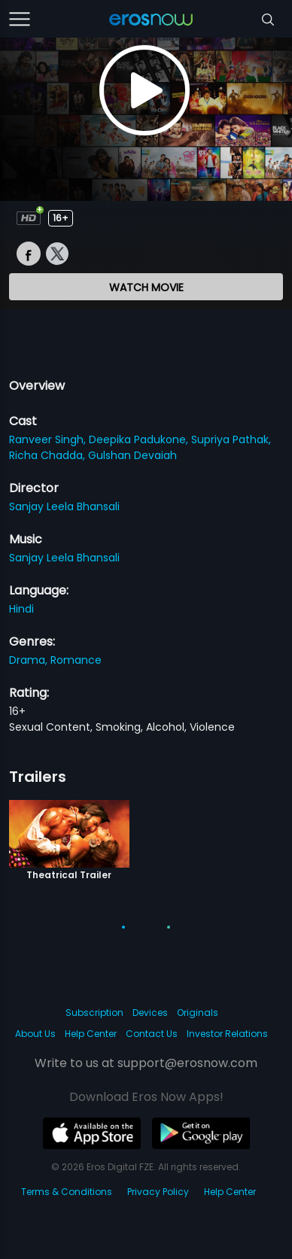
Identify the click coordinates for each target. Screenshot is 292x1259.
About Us (35, 1033)
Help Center (91, 1033)
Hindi (21, 608)
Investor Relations (227, 1033)
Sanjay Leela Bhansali (64, 506)
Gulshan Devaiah (132, 455)
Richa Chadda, (48, 455)
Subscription (94, 1012)
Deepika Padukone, (140, 439)
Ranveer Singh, (49, 439)
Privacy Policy (158, 1191)
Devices (150, 1012)
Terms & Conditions (66, 1191)
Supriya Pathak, (231, 439)
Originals (197, 1012)
